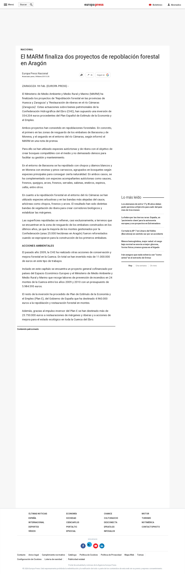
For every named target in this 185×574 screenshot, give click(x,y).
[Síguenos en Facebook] (83, 546)
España (32, 518)
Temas (140, 554)
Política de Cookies (89, 554)
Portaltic (71, 526)
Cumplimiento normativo (53, 554)
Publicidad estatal (76, 559)
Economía (71, 513)
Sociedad (71, 518)
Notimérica (148, 522)
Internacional (36, 522)
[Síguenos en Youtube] (96, 546)
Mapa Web (129, 554)
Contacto (21, 554)
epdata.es (109, 526)
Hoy (130, 265)
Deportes (33, 526)
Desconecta (110, 522)
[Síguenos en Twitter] (89, 546)
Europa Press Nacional (35, 73)
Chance (108, 513)
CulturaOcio (111, 518)
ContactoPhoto (151, 526)
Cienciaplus (72, 522)
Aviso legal (33, 554)
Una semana (141, 265)
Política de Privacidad (111, 554)
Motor (145, 513)
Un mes (153, 265)
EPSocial (71, 531)
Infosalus (109, 531)
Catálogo (72, 554)
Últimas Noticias (37, 513)
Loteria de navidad (53, 559)
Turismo (146, 518)
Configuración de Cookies (29, 559)
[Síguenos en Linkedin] (102, 546)
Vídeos (32, 531)
